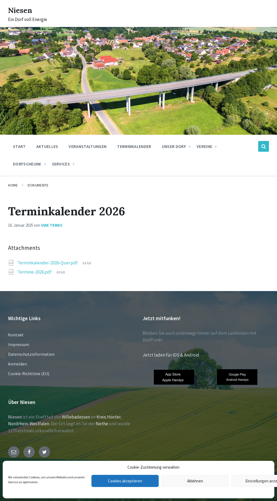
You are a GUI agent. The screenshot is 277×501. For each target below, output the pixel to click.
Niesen (21, 10)
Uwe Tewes (51, 225)
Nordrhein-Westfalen (28, 424)
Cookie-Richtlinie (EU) (28, 373)
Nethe (102, 424)
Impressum (18, 344)
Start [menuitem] (19, 146)
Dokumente (38, 185)
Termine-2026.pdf (34, 272)
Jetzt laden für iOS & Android (171, 355)
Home (13, 185)
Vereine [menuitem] (204, 146)
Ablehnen (195, 480)
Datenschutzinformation (31, 354)
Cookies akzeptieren (125, 480)
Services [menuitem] (61, 164)
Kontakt (16, 334)
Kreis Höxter (108, 417)
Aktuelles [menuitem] (47, 146)
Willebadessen (76, 417)
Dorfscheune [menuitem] (27, 164)
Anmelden (17, 364)
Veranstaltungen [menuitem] (87, 146)
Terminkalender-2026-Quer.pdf (48, 263)
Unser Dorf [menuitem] (174, 146)
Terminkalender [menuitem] (134, 146)
